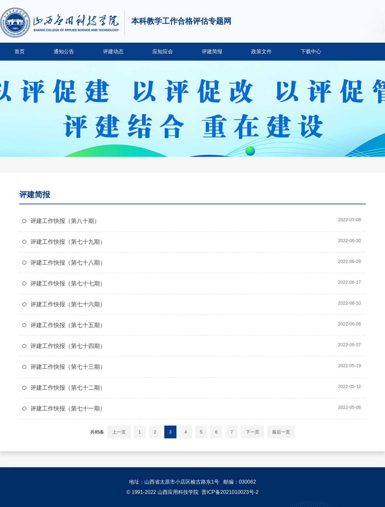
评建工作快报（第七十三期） (68, 367)
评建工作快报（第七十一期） (68, 408)
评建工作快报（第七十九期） (68, 242)
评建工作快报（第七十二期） (68, 387)
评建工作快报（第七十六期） (68, 304)
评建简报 (212, 51)
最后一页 (281, 432)
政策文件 (261, 51)
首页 (19, 51)
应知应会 (162, 51)
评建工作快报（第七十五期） (68, 325)
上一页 (119, 432)
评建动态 (113, 51)
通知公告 (64, 51)
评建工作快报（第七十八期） (68, 262)
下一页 (252, 432)
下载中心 (311, 51)
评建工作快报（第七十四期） (68, 346)
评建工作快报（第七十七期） (68, 283)
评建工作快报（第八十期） (65, 221)
